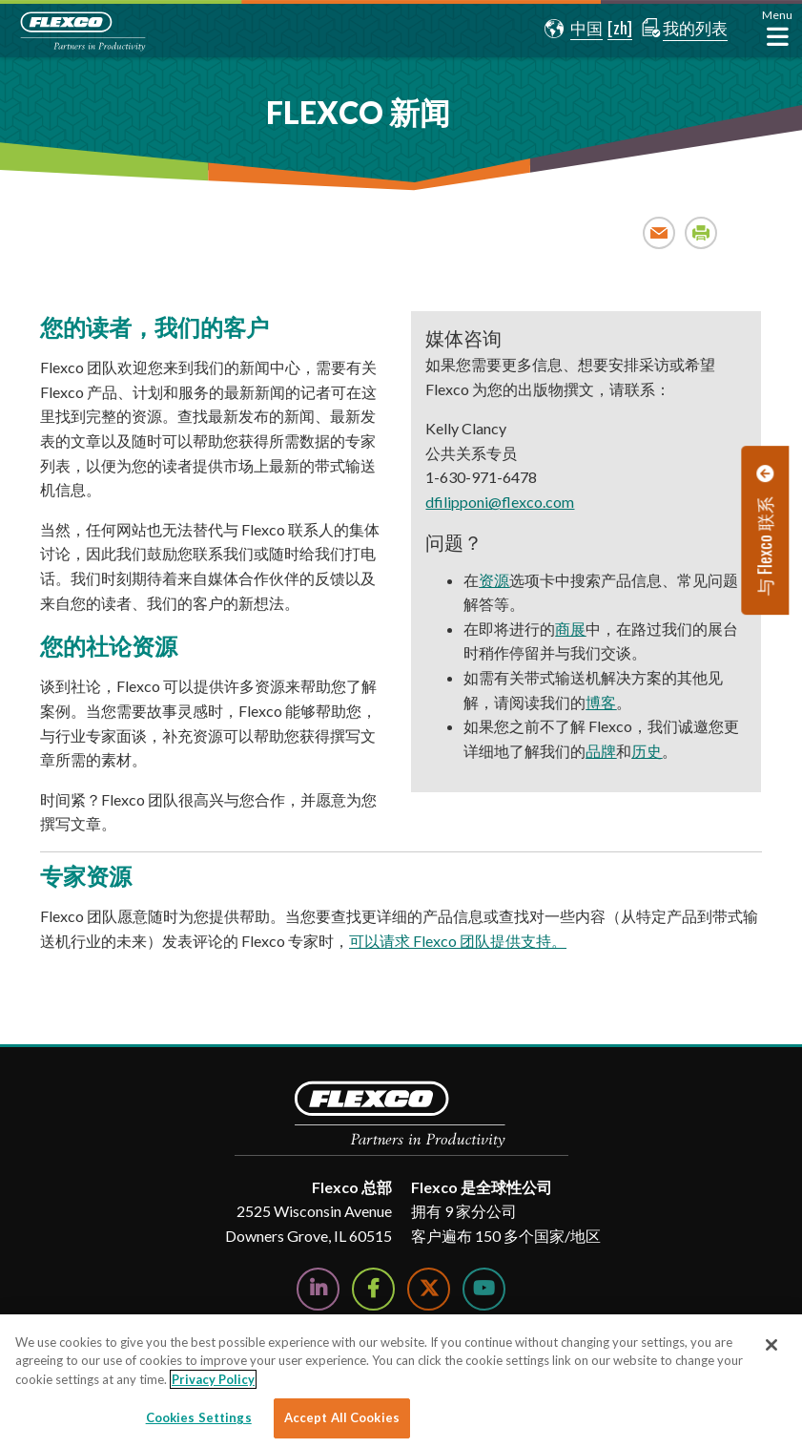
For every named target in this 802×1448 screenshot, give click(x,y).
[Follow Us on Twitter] (428, 1289)
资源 (494, 580)
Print (701, 232)
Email (659, 232)
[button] (571, 28)
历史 (646, 751)
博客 (601, 702)
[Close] (771, 1345)
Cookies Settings (199, 1417)
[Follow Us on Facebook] (373, 1289)
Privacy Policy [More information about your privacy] (213, 1379)
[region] (401, 1381)
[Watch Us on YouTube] (484, 1289)
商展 (570, 628)
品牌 (601, 751)
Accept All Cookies (342, 1417)
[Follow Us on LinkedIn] (318, 1289)
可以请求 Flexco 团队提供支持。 (457, 941)
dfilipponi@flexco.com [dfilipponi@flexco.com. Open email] (499, 502)
